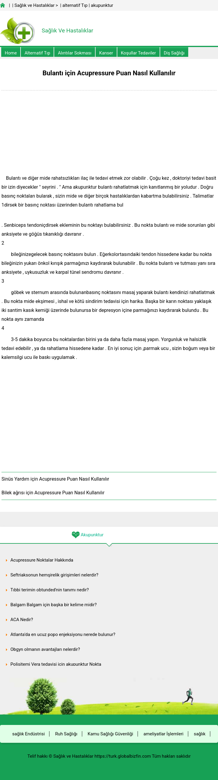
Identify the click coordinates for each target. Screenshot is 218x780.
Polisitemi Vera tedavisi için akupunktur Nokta (55, 664)
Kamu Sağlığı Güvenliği (110, 734)
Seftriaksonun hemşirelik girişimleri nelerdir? (54, 575)
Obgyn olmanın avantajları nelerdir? (45, 649)
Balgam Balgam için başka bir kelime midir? (53, 604)
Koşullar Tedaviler (138, 53)
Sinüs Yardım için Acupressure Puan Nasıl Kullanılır (55, 479)
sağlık (199, 734)
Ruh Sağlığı (66, 734)
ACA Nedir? (21, 619)
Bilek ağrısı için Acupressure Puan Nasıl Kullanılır (53, 492)
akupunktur (102, 5)
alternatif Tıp (74, 5)
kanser (106, 53)
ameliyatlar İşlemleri (163, 734)
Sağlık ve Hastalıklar (35, 5)
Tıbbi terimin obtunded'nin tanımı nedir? (49, 590)
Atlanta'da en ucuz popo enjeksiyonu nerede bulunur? (62, 634)
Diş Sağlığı (174, 53)
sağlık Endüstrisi (28, 734)
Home (11, 53)
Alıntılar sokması (74, 53)
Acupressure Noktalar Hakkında (41, 560)
